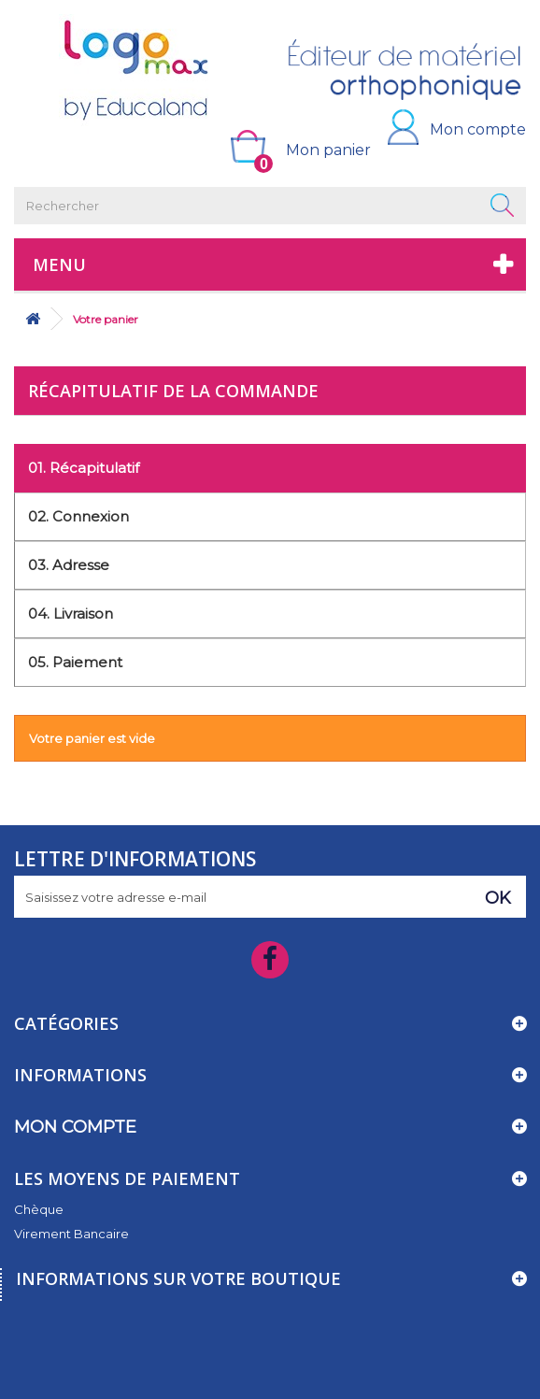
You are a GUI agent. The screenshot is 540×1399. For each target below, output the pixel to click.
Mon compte (478, 129)
